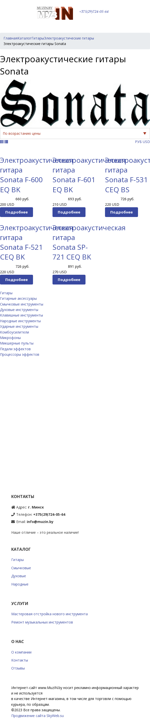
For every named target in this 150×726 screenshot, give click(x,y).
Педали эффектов (15, 348)
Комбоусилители (14, 332)
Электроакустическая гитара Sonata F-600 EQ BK (36, 174)
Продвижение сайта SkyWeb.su (37, 715)
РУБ (138, 141)
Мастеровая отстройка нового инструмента (49, 614)
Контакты (19, 660)
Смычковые (21, 568)
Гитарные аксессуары (18, 298)
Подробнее (16, 212)
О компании (21, 652)
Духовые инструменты (19, 309)
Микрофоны (10, 337)
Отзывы (18, 668)
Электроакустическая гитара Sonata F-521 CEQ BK (36, 242)
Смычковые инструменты (21, 304)
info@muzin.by (40, 521)
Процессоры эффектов (19, 354)
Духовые (18, 576)
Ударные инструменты (19, 326)
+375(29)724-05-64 (93, 11)
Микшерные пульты (17, 343)
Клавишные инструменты (21, 315)
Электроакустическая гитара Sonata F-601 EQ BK (89, 174)
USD (146, 141)
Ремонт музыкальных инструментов (42, 622)
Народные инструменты (20, 320)
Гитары (6, 292)
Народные (19, 584)
